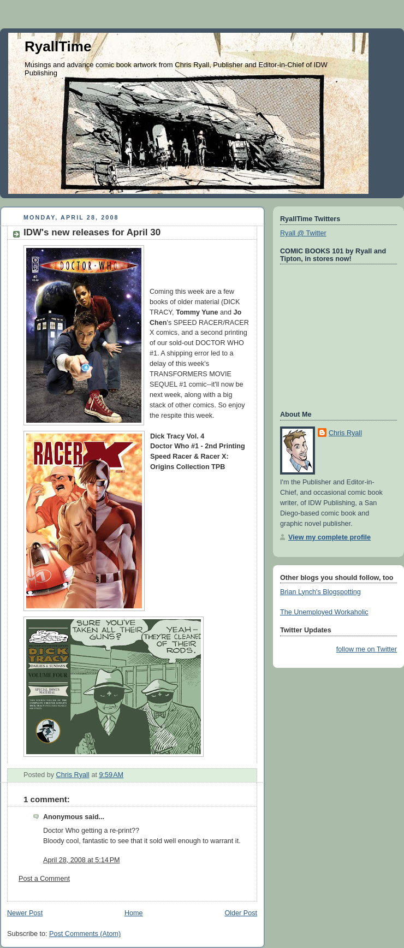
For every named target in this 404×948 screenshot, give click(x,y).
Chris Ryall (345, 433)
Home (133, 913)
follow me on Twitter (366, 649)
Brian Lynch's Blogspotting (320, 592)
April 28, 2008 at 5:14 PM (81, 860)
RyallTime (58, 46)
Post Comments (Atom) (85, 934)
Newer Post (25, 913)
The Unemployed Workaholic (324, 612)
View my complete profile (329, 537)
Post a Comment (44, 878)
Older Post (240, 913)
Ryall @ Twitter (303, 233)
